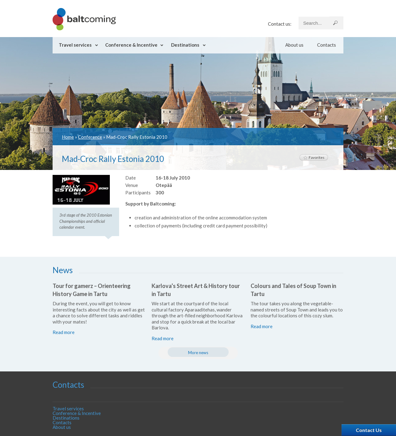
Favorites (314, 157)
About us (294, 45)
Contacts (326, 45)
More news (198, 352)
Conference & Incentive (131, 45)
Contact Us (369, 430)
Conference (90, 137)
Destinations (185, 45)
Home (68, 137)
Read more (64, 332)
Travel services (75, 45)
